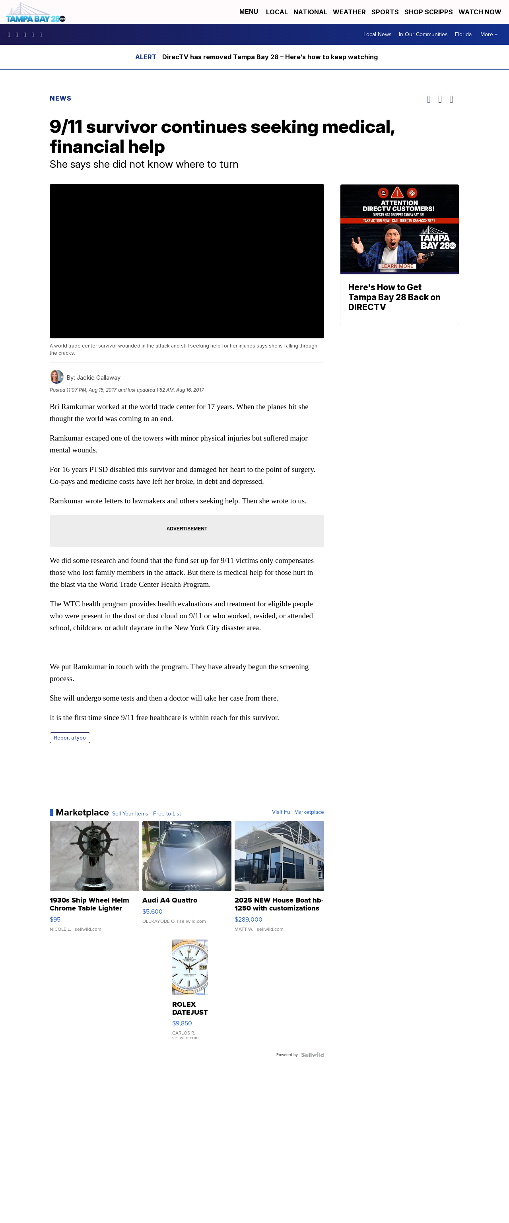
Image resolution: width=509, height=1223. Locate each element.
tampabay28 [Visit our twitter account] (27, 35)
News (61, 98)
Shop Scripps (428, 12)
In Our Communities (423, 34)
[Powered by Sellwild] (312, 1055)
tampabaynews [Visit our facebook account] (11, 35)
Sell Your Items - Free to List (146, 814)
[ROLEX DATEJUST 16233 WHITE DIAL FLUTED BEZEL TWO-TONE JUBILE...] (190, 994)
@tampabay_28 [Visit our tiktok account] (42, 35)
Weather (349, 12)
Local (277, 12)
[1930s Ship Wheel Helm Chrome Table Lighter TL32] (94, 880)
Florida (463, 34)
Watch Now (480, 12)
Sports (385, 12)
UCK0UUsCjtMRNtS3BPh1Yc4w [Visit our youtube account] (35, 35)
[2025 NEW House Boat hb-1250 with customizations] (279, 880)
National (310, 12)
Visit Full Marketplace (298, 812)
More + (488, 34)
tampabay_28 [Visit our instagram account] (19, 35)
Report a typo (70, 738)
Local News (377, 34)
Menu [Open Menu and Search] (248, 11)
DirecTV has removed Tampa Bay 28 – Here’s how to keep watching (270, 57)
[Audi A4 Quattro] (187, 880)
